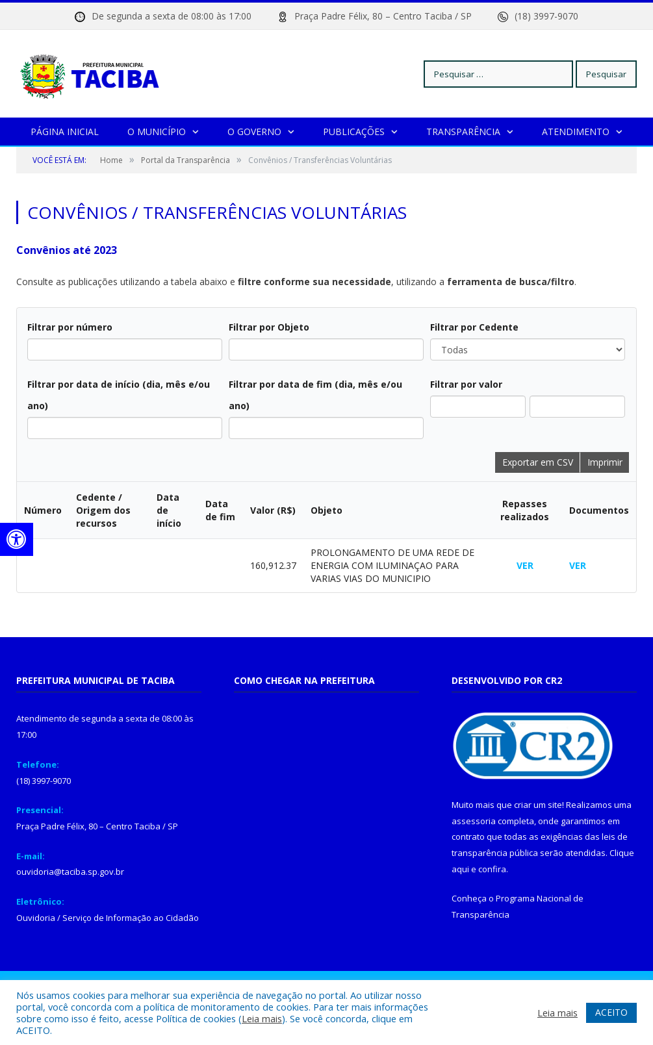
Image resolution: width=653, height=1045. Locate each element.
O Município (156, 131)
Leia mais (262, 1018)
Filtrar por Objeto (269, 327)
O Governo (254, 131)
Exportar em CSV (537, 462)
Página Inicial (65, 131)
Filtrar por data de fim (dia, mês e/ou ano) (315, 395)
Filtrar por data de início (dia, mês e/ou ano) (118, 395)
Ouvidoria (35, 918)
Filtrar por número (69, 327)
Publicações (354, 131)
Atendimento (575, 131)
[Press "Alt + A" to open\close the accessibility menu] (16, 539)
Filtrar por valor (466, 384)
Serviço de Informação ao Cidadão (130, 918)
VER (525, 565)
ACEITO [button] (611, 1012)
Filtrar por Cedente (474, 327)
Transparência (463, 131)
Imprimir (604, 462)
